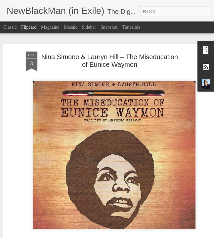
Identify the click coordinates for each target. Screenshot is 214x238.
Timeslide (131, 27)
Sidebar (89, 27)
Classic (10, 27)
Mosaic (70, 27)
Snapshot (109, 27)
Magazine (50, 27)
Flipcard (29, 27)
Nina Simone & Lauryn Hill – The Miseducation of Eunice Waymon (109, 46)
